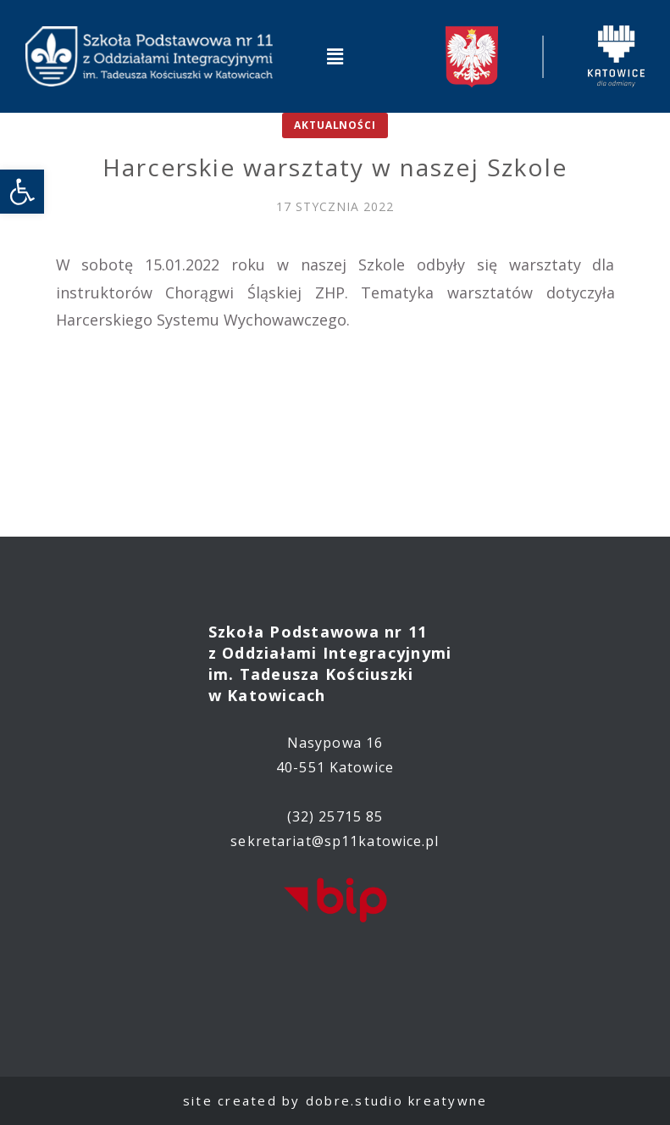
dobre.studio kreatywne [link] (397, 1100)
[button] (334, 56)
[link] (22, 192)
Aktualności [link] (334, 125)
